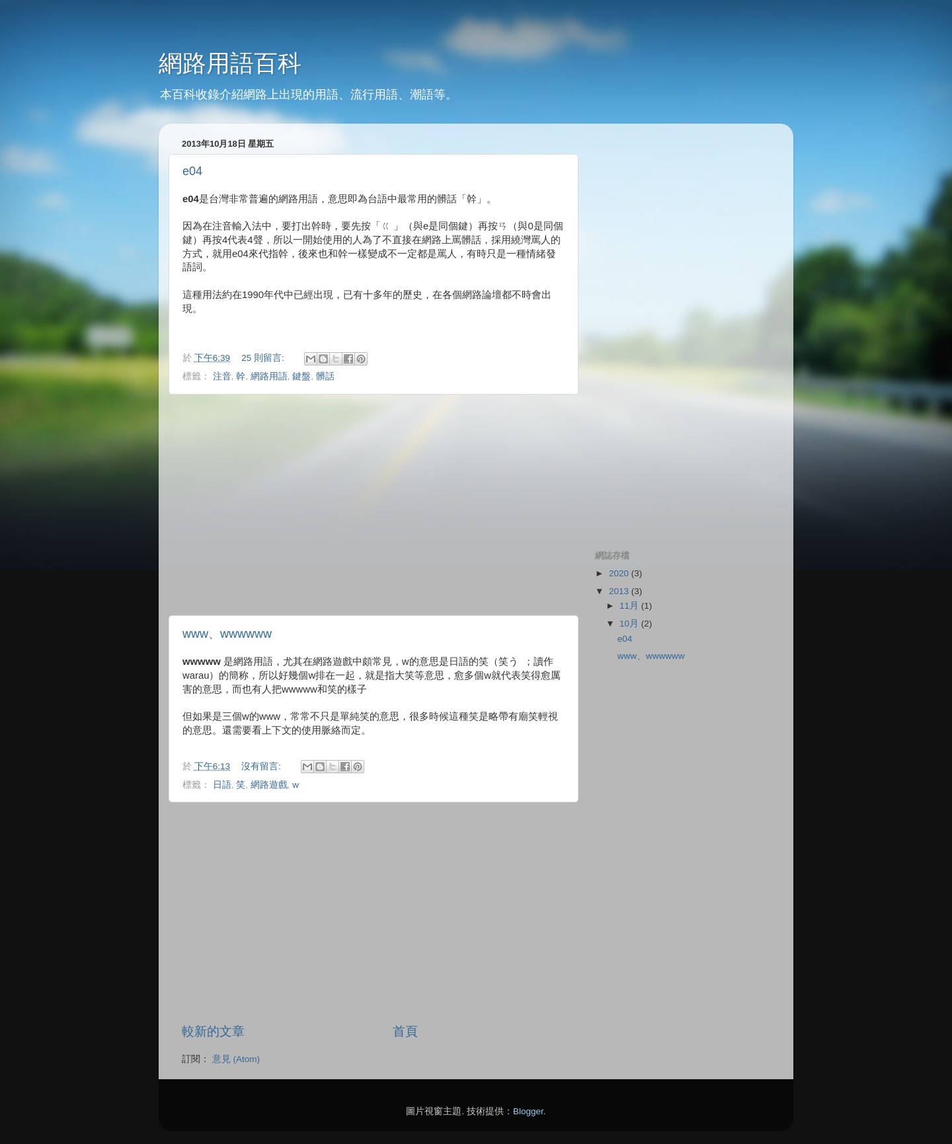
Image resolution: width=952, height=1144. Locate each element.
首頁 (405, 1031)
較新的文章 (213, 1031)
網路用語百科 (230, 63)
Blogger (528, 1111)
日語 (222, 785)
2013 (620, 591)
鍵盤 (301, 376)
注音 (222, 376)
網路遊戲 (269, 785)
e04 (192, 171)
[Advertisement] (373, 504)
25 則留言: (263, 358)
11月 (630, 606)
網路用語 (269, 376)
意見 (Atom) (236, 1059)
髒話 (325, 376)
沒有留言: (262, 766)
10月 (630, 624)
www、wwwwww (227, 633)
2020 (620, 573)
